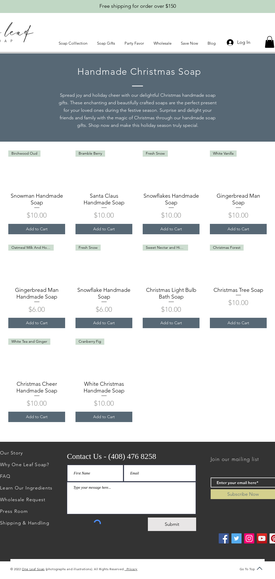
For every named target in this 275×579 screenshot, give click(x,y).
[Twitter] (236, 538)
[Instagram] (249, 538)
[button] (74, 43)
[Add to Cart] (36, 229)
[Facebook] (224, 538)
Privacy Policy (136, 569)
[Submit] (172, 524)
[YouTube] (262, 538)
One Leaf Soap (33, 569)
